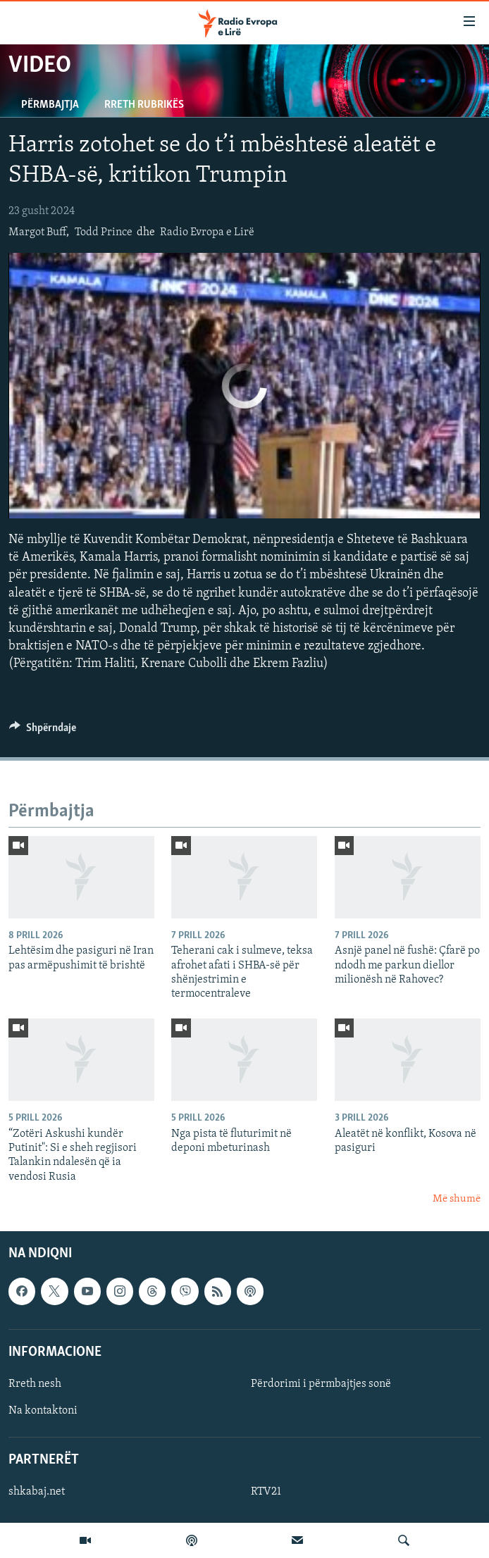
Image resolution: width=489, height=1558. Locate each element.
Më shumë (457, 1199)
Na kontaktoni (43, 1410)
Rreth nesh (34, 1384)
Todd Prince (103, 232)
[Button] (42, 731)
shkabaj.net (36, 1491)
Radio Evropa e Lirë (207, 232)
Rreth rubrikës (144, 105)
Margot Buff (37, 232)
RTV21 (266, 1491)
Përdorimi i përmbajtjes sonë (321, 1384)
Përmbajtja (50, 105)
